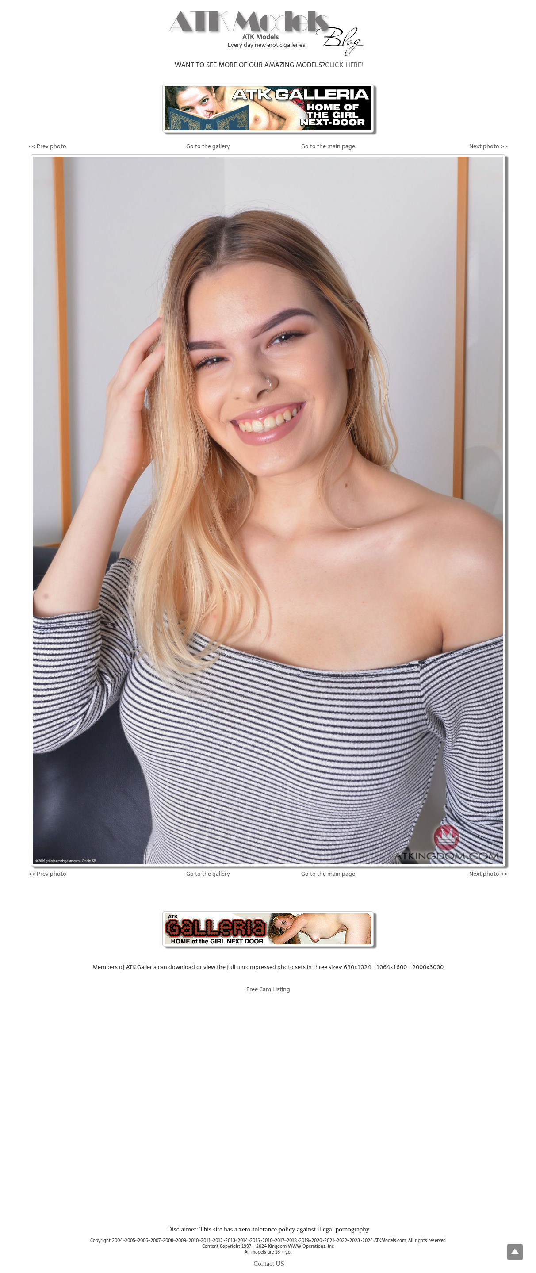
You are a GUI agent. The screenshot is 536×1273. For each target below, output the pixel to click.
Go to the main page (328, 146)
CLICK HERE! (344, 65)
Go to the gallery (208, 146)
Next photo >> (488, 146)
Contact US (268, 1263)
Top (515, 1252)
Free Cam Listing (268, 989)
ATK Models (260, 37)
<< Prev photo (47, 146)
